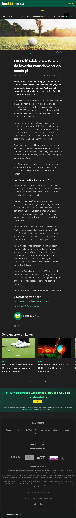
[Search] (71, 16)
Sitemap (38, 434)
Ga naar (38, 11)
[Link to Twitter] (61, 53)
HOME (4, 16)
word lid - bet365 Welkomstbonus (26, 306)
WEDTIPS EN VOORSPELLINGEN (32, 16)
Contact (17, 430)
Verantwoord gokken (42, 430)
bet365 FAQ (28, 430)
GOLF (34, 53)
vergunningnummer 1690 (39, 486)
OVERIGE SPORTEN (22, 53)
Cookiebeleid (57, 475)
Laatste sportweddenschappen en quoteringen (31, 301)
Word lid (70, 3)
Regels (8, 430)
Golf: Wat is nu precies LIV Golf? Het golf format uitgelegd (53, 368)
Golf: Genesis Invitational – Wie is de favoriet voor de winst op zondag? (17, 368)
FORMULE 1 (63, 16)
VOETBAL (52, 16)
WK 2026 (13, 16)
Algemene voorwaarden (28, 409)
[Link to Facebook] (57, 53)
